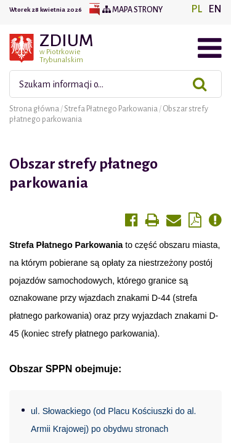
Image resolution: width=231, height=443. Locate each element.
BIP (94, 10)
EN (215, 9)
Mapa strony (132, 10)
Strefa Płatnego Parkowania (111, 109)
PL (196, 9)
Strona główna (34, 109)
